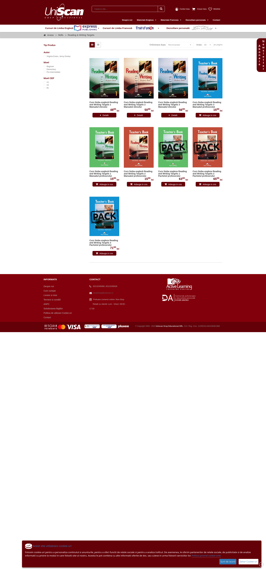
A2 (48, 85)
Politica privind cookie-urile (206, 555)
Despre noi (127, 20)
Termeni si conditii (52, 299)
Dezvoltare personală (190, 28)
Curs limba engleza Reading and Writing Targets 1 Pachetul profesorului (172, 173)
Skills (60, 35)
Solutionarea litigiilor (53, 308)
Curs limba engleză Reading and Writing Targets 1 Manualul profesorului (103, 173)
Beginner (50, 66)
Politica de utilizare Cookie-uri (58, 313)
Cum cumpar (50, 291)
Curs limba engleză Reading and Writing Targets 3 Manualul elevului (172, 104)
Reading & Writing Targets (81, 35)
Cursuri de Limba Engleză (71, 28)
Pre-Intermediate (53, 72)
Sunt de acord (227, 561)
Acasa (50, 35)
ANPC (47, 304)
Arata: (199, 44)
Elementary (51, 69)
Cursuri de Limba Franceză (130, 28)
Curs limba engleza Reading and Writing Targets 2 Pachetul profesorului (207, 173)
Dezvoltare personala (196, 20)
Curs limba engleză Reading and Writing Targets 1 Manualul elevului (103, 104)
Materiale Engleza (145, 20)
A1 (48, 82)
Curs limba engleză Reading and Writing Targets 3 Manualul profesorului (207, 104)
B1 (48, 88)
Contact (216, 20)
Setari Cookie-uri (248, 561)
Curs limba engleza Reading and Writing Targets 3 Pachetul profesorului (103, 242)
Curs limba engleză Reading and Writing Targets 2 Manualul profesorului (138, 173)
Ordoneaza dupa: (158, 44)
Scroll (261, 564)
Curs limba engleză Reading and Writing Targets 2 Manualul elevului (138, 104)
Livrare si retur (50, 295)
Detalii (106, 115)
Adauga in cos (209, 115)
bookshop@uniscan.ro (103, 293)
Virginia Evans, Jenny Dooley (58, 56)
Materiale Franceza (170, 20)
